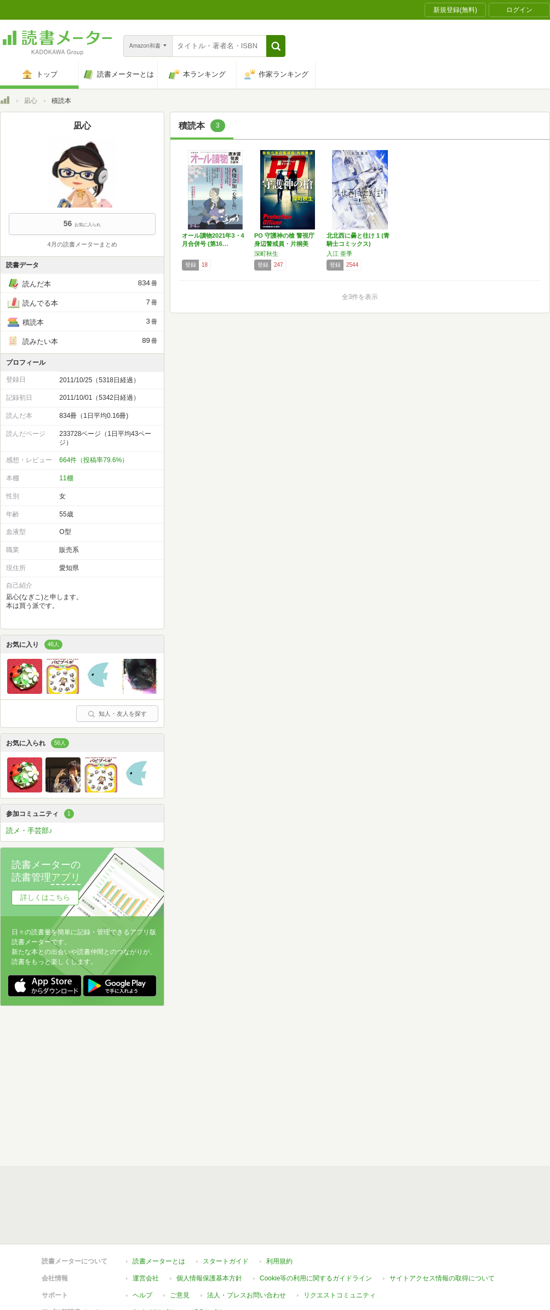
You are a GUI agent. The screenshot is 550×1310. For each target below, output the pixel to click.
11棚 (66, 478)
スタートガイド (226, 1261)
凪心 (30, 101)
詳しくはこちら (45, 897)
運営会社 (146, 1278)
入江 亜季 (339, 253)
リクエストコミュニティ (339, 1295)
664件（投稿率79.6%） (93, 460)
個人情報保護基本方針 (209, 1278)
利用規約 (279, 1261)
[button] (275, 46)
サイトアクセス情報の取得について (442, 1278)
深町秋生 (266, 253)
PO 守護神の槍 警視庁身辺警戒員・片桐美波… (284, 243)
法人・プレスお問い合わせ (246, 1295)
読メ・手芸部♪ (29, 830)
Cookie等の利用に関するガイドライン (316, 1278)
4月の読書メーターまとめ (82, 244)
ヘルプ (142, 1295)
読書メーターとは (159, 1261)
